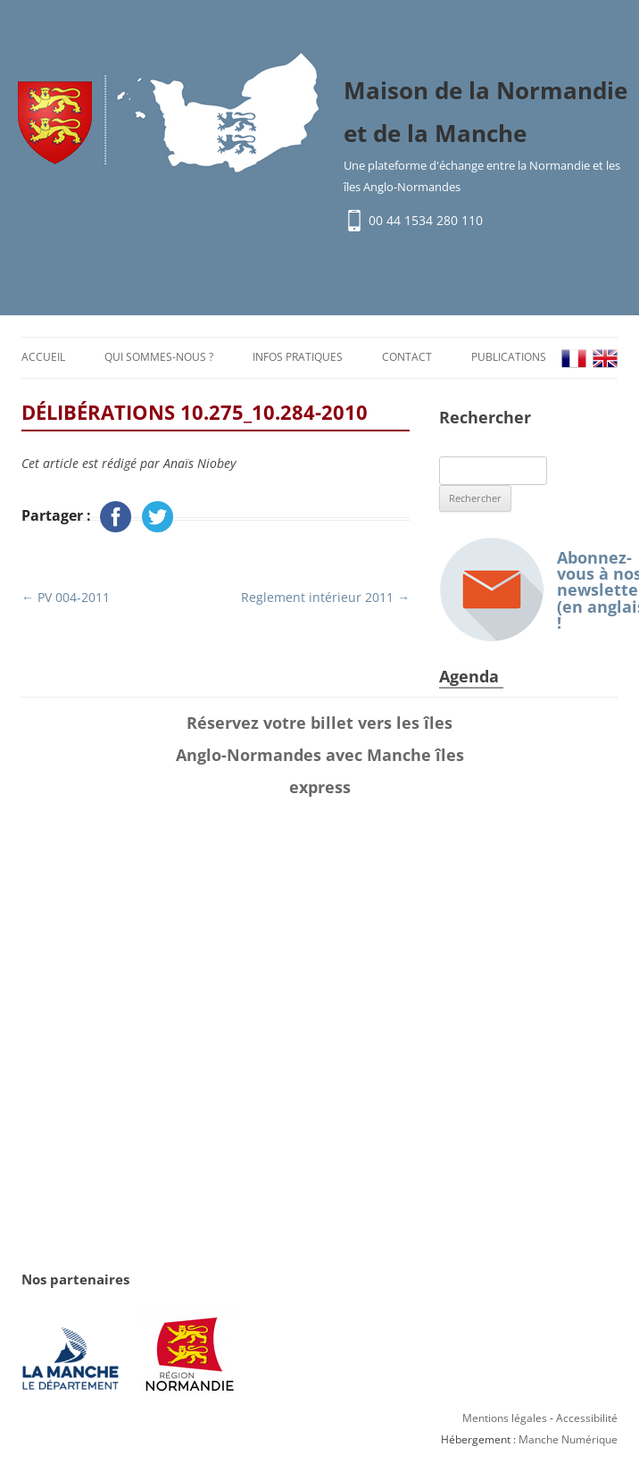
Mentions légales (504, 1418)
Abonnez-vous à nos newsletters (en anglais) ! (528, 590)
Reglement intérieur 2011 (325, 597)
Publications (508, 356)
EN (605, 358)
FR (573, 358)
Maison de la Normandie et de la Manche (485, 111)
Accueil (43, 356)
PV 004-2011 (65, 597)
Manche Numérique (568, 1439)
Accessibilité (587, 1418)
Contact (407, 356)
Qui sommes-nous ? (158, 356)
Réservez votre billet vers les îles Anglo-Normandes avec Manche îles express (320, 755)
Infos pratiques (298, 356)
